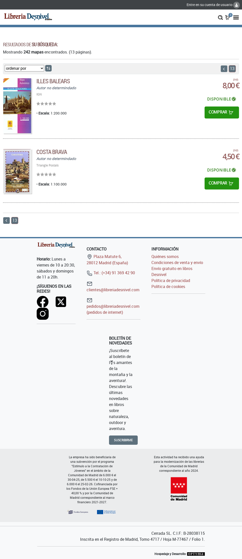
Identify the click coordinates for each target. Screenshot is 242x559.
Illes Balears (53, 81)
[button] (220, 17)
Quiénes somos (165, 256)
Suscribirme (123, 440)
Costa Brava (51, 152)
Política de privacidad (170, 280)
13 (232, 68)
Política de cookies (168, 286)
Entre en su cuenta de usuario (213, 4)
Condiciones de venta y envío (177, 262)
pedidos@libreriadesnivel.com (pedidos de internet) (113, 306)
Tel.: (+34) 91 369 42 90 (111, 273)
